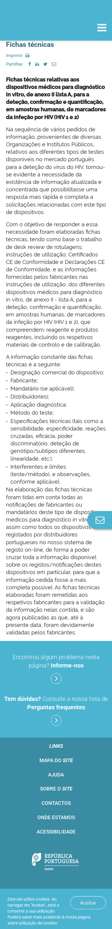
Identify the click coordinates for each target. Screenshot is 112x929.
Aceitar (88, 903)
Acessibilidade (56, 832)
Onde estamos (56, 817)
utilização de (38, 923)
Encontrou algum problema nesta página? (56, 668)
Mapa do (56, 760)
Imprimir (18, 55)
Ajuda (56, 775)
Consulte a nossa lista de (56, 710)
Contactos (56, 803)
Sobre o (56, 789)
